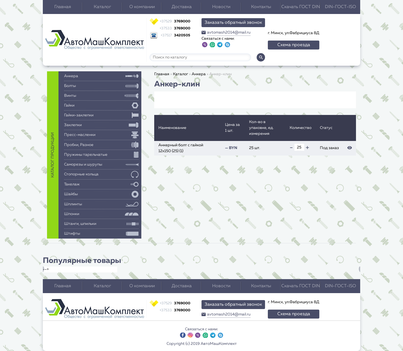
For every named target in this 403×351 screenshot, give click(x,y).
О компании (142, 7)
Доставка (182, 7)
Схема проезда (293, 45)
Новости (221, 7)
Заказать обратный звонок (233, 22)
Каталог (102, 7)
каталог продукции (53, 155)
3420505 (175, 35)
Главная (62, 7)
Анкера (199, 74)
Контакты (261, 7)
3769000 (175, 21)
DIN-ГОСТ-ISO (340, 7)
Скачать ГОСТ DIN (300, 7)
